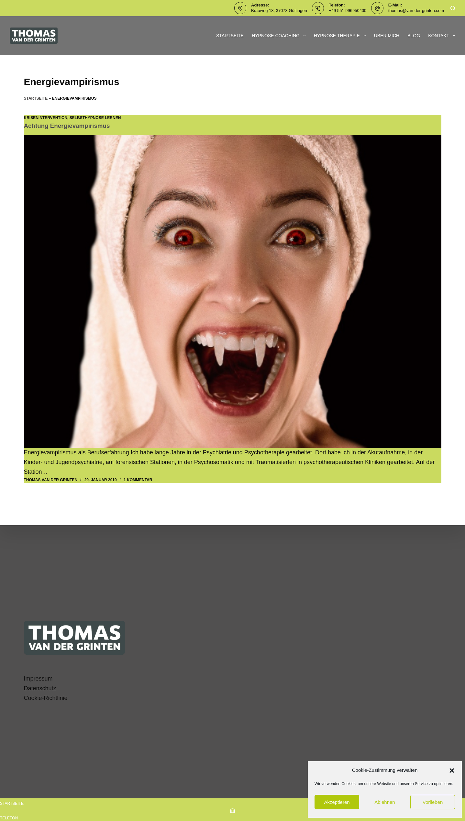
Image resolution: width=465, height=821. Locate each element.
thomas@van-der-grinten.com (416, 10)
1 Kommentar (138, 479)
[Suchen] (452, 8)
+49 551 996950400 (347, 10)
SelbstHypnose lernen (95, 118)
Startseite (230, 35)
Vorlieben (433, 802)
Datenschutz (40, 688)
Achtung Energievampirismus (70, 125)
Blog (413, 35)
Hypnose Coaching (280, 35)
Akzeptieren (336, 802)
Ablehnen (384, 802)
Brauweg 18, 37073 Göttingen (279, 10)
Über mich (387, 35)
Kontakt (441, 35)
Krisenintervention (45, 118)
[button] (451, 770)
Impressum (38, 678)
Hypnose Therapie (341, 35)
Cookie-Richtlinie (46, 698)
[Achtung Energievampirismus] (232, 291)
